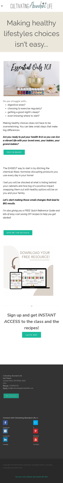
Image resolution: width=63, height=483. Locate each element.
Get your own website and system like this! (31, 477)
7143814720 (13, 386)
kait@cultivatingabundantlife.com (20, 388)
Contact (11, 396)
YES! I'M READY (14, 152)
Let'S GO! (31, 335)
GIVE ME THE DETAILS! (18, 232)
